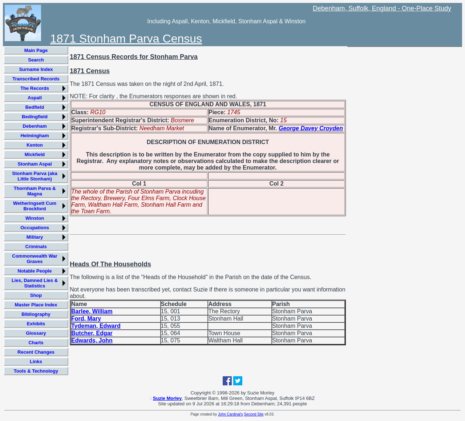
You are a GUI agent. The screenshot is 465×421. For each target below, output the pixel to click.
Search (36, 60)
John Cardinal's (230, 414)
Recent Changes (35, 352)
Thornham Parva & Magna (35, 191)
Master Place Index (36, 304)
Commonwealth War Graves (34, 258)
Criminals (35, 246)
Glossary (36, 333)
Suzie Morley (167, 398)
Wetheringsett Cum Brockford (34, 205)
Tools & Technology (36, 371)
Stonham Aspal (34, 164)
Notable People (35, 271)
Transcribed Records (35, 79)
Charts (35, 342)
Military (35, 237)
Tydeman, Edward (96, 326)
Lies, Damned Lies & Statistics (35, 283)
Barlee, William (92, 311)
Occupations (34, 227)
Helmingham (34, 135)
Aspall (35, 97)
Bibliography (35, 314)
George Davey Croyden (311, 128)
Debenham (34, 126)
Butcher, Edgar (92, 333)
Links (36, 361)
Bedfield (34, 107)
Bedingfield (35, 116)
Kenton (35, 145)
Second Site (254, 414)
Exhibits (36, 323)
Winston (34, 218)
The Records (34, 88)
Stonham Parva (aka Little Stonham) (34, 176)
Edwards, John (92, 340)
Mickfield (35, 154)
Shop (36, 295)
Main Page (36, 50)
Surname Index (36, 69)
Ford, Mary (86, 318)
